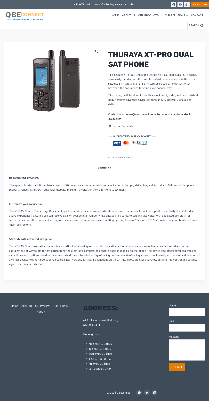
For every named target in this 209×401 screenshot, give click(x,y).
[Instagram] (154, 392)
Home (115, 15)
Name (172, 305)
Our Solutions (62, 306)
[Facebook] (173, 4)
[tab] (104, 167)
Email (173, 321)
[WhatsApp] (187, 4)
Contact (197, 15)
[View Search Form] (196, 25)
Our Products (42, 306)
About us (128, 15)
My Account (200, 4)
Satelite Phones (125, 157)
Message (175, 337)
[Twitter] (147, 392)
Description (104, 167)
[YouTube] (180, 4)
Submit (176, 367)
